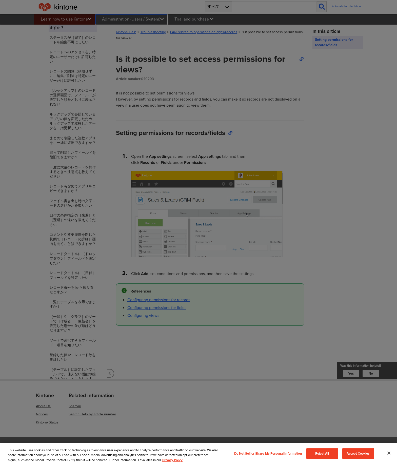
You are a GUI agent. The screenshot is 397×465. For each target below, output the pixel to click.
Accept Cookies (358, 453)
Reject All (322, 453)
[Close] (388, 453)
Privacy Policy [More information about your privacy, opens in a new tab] (172, 460)
